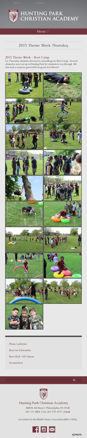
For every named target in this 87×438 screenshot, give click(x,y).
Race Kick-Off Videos (21, 356)
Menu (43, 31)
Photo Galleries (18, 344)
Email (67, 411)
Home (16, 3)
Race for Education (20, 350)
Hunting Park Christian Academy (43, 403)
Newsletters (16, 362)
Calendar (39, 3)
